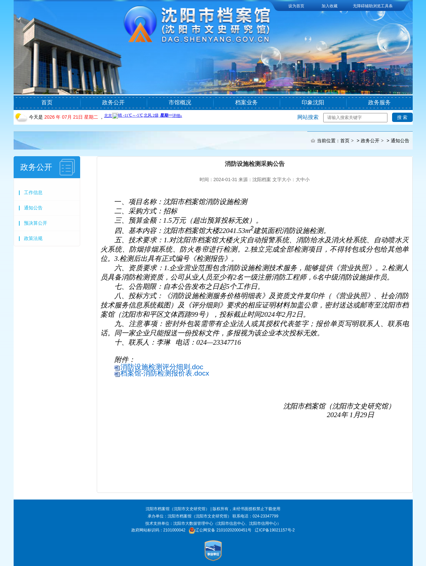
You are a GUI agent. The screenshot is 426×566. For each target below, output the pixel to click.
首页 (47, 102)
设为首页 (296, 6)
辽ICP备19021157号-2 (275, 530)
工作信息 (33, 192)
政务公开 (113, 102)
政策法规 (33, 238)
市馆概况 (180, 102)
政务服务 (379, 102)
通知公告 (400, 140)
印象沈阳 (313, 102)
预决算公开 (35, 223)
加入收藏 (330, 6)
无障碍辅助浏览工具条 (373, 6)
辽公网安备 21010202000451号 (223, 530)
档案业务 (246, 102)
